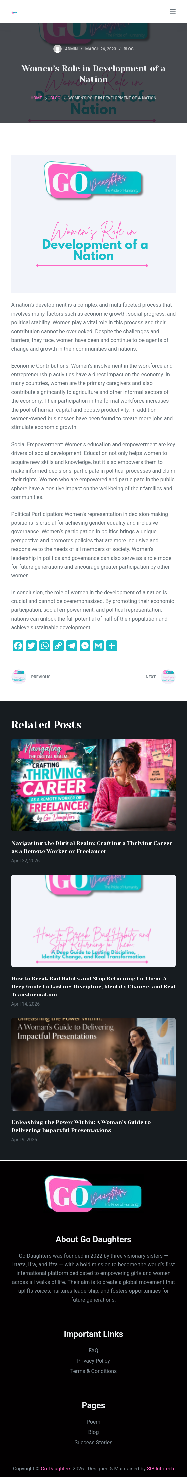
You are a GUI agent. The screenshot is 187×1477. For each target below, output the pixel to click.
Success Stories (94, 1442)
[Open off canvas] (173, 12)
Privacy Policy (93, 1361)
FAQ (93, 1350)
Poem (94, 1422)
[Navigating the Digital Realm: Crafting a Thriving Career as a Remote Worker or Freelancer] (93, 785)
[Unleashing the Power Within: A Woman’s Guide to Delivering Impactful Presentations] (93, 1064)
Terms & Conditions (93, 1371)
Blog (129, 49)
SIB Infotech (160, 1469)
